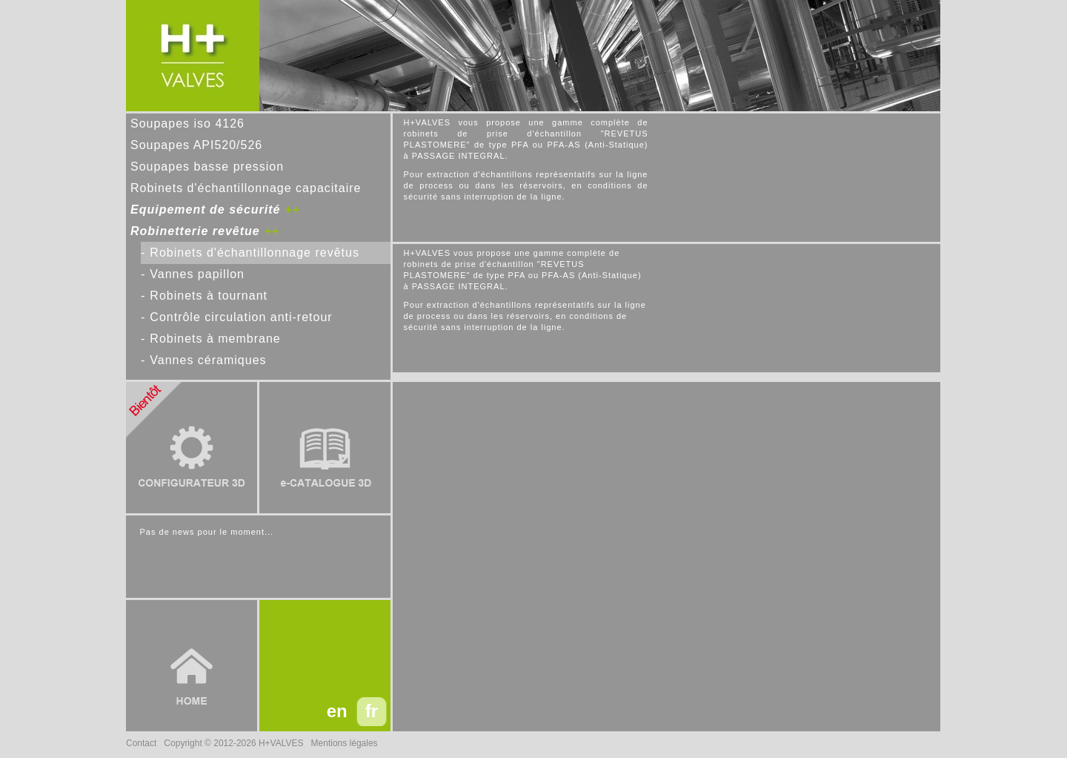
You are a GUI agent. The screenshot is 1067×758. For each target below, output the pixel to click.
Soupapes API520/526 (196, 145)
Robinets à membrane (215, 338)
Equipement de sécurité (205, 209)
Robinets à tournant (208, 295)
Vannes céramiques (208, 360)
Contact (141, 743)
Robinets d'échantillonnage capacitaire (245, 188)
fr (371, 711)
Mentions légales (344, 743)
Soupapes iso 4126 (187, 123)
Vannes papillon (197, 274)
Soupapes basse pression (207, 166)
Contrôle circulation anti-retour (241, 317)
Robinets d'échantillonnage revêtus (254, 252)
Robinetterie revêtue (195, 231)
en (337, 711)
